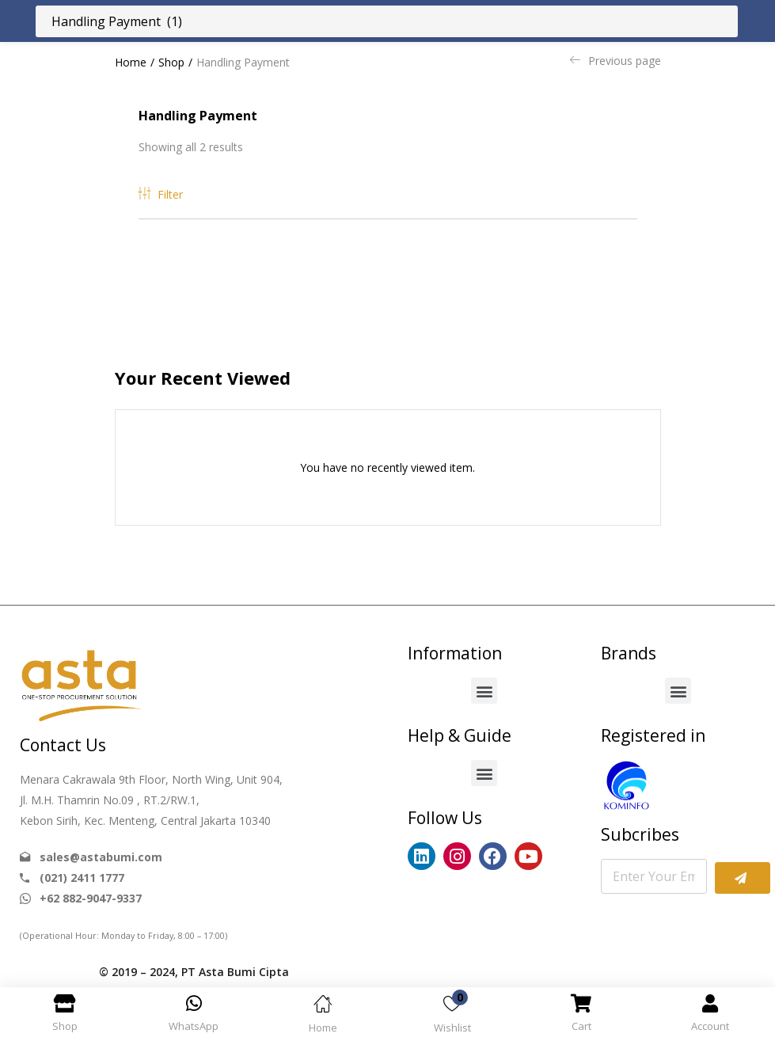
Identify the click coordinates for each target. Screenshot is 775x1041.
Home (130, 62)
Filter (161, 194)
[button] (484, 691)
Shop (171, 62)
